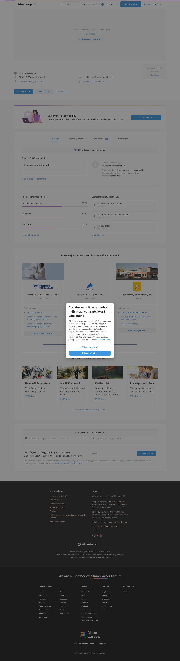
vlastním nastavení (101, 339)
